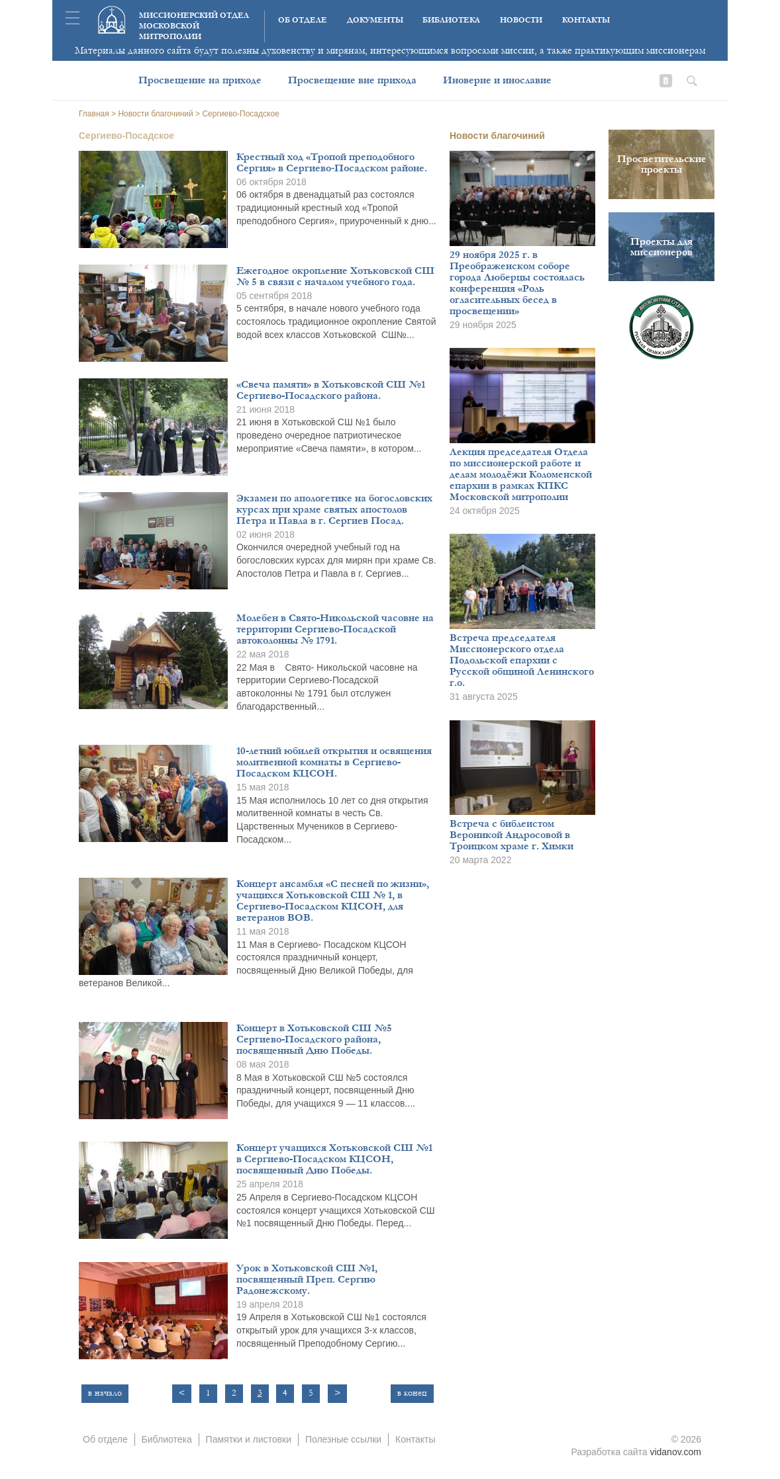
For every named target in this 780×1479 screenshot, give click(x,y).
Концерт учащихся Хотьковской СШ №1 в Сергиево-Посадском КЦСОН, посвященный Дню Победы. (334, 1159)
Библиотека (451, 20)
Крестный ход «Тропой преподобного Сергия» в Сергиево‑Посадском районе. (331, 162)
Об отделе (302, 20)
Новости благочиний (497, 135)
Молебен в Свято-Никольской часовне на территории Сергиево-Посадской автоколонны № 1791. (335, 629)
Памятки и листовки (248, 1439)
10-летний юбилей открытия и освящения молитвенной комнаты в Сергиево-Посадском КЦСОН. (334, 762)
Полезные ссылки (343, 1439)
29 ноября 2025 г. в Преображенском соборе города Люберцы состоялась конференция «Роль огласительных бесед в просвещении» (517, 283)
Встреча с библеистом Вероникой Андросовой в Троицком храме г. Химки (511, 835)
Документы (375, 20)
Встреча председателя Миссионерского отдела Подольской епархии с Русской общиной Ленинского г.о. (522, 660)
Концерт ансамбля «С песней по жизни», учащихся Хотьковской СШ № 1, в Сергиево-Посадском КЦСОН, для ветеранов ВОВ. (332, 900)
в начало (105, 1393)
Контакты (586, 20)
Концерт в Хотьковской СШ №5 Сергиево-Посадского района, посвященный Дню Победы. (314, 1039)
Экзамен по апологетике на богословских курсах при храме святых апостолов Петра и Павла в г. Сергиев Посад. (334, 509)
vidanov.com (675, 1452)
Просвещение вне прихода (352, 80)
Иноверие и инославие (497, 80)
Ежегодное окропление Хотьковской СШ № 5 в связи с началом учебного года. (335, 276)
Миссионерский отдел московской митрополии (194, 26)
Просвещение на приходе (200, 80)
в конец (412, 1393)
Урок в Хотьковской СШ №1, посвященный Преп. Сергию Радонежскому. (306, 1279)
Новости (521, 20)
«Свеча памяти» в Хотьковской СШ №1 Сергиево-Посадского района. (330, 389)
